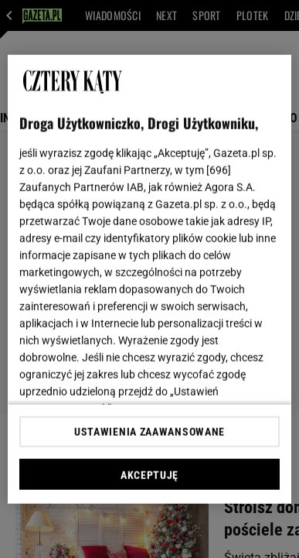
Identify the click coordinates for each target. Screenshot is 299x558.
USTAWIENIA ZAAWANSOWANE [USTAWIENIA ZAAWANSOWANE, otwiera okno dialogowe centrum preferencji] (149, 432)
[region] (150, 279)
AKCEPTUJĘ (149, 475)
